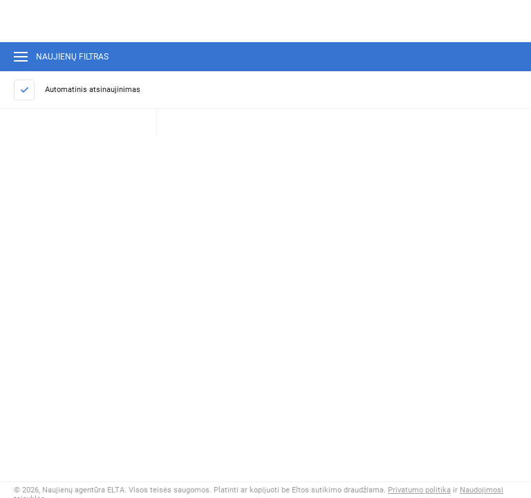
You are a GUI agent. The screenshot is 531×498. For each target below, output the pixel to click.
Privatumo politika (419, 490)
